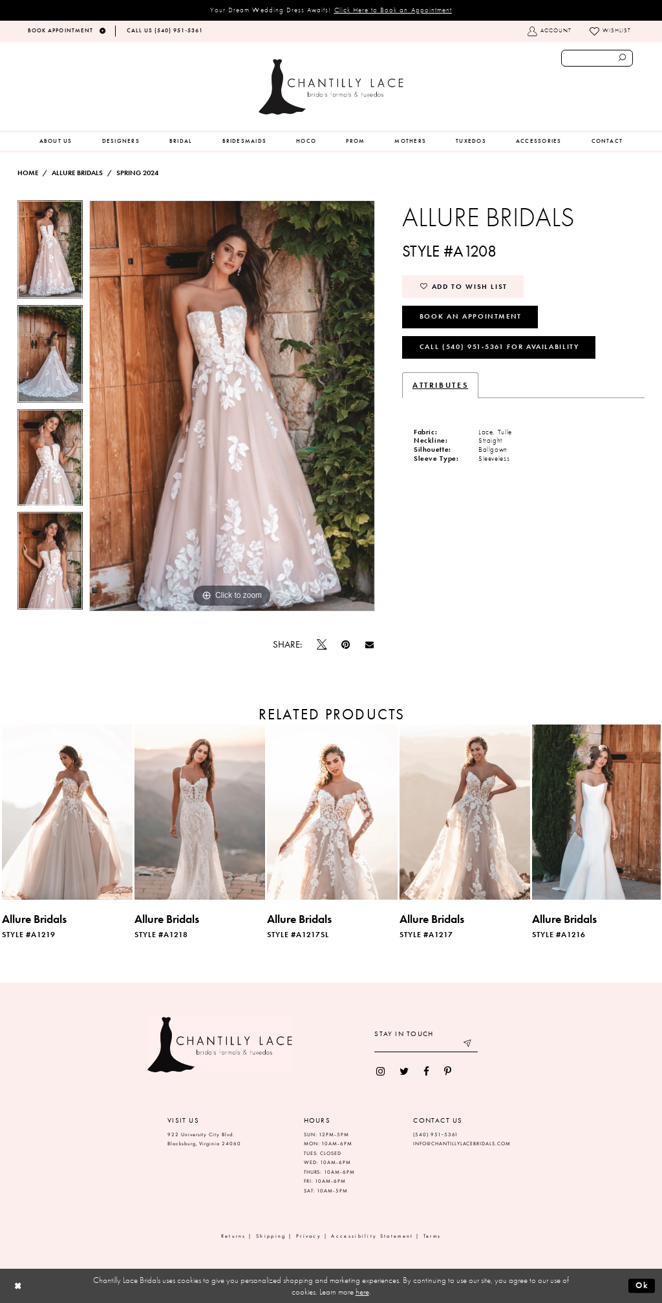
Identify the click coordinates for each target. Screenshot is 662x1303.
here (362, 1291)
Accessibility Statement (372, 1236)
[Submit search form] (622, 58)
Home (27, 172)
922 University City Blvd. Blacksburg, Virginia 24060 (204, 1139)
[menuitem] (56, 141)
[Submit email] (468, 1044)
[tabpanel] (50, 252)
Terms (432, 1236)
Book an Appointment (471, 316)
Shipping (271, 1236)
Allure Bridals (77, 172)
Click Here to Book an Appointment (393, 9)
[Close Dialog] (17, 1286)
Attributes (440, 385)
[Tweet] (322, 645)
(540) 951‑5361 (435, 1134)
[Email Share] (369, 645)
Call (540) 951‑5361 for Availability (499, 346)
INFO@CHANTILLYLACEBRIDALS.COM (462, 1143)
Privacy (308, 1236)
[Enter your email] (426, 1044)
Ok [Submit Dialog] (642, 1285)
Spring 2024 (137, 172)
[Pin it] (346, 644)
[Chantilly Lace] (331, 87)
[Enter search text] (597, 58)
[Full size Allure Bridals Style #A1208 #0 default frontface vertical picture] (232, 406)
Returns (233, 1236)
